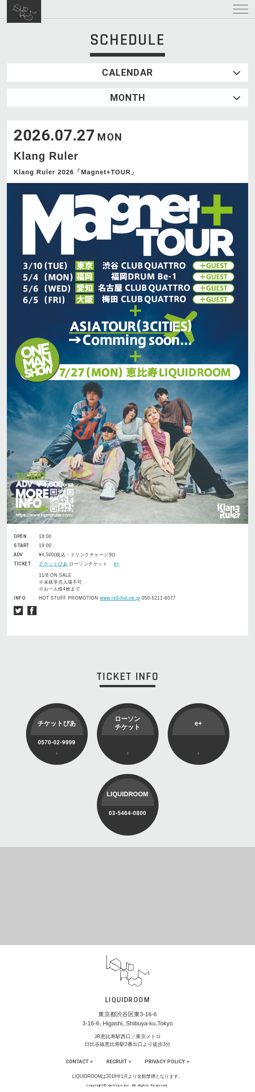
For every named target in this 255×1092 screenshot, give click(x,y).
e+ (116, 563)
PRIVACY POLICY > (167, 1062)
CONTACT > (79, 1062)
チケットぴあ (53, 563)
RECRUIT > (118, 1062)
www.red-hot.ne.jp (120, 598)
